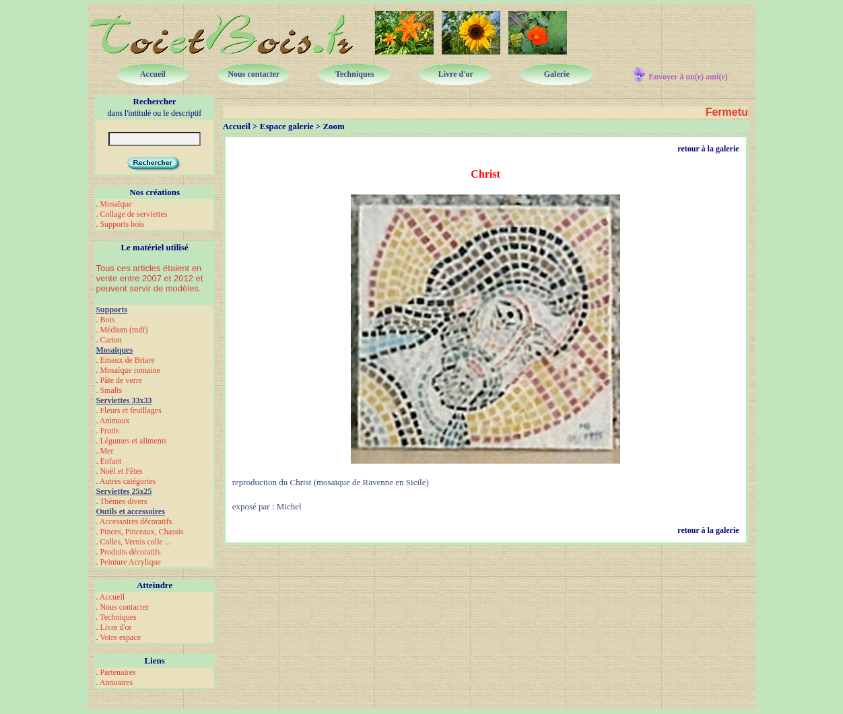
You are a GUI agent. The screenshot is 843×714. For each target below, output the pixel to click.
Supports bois (122, 224)
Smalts (111, 390)
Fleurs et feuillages (130, 410)
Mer (106, 451)
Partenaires (117, 672)
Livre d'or (115, 627)
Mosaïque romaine (130, 370)
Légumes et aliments (133, 440)
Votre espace (120, 637)
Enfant (110, 461)
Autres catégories (128, 481)
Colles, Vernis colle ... (135, 541)
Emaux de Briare (127, 360)
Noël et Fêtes (121, 471)
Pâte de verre (121, 380)
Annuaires (116, 682)
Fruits (109, 430)
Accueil (112, 597)
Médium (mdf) (123, 329)
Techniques (118, 617)
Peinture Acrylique (130, 562)
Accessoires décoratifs (136, 521)
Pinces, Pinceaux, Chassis (141, 531)
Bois (107, 319)
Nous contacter (124, 607)
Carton (111, 340)
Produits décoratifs (130, 552)
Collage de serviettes (133, 214)
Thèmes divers (123, 501)
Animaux (115, 420)
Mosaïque (115, 204)
